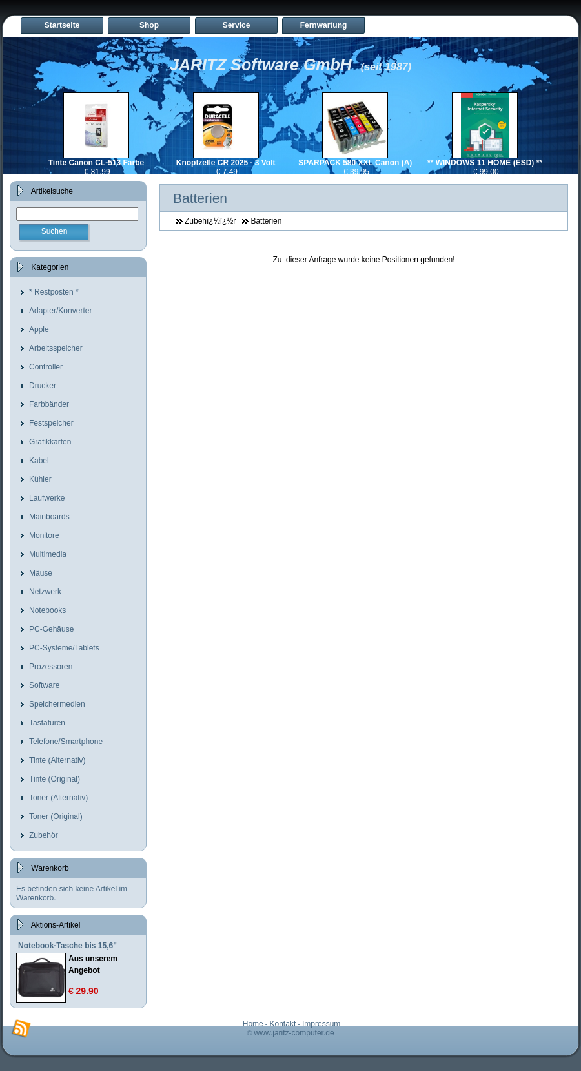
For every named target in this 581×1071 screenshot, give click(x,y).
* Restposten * (54, 291)
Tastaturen (47, 722)
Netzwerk (45, 591)
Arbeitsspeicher (56, 348)
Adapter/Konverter (60, 310)
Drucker (42, 385)
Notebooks (47, 610)
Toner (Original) (56, 816)
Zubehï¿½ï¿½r (210, 220)
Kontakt (283, 1023)
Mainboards (49, 516)
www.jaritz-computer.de (294, 1032)
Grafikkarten (50, 441)
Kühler (40, 479)
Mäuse (40, 572)
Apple (39, 329)
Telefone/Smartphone (66, 741)
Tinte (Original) (54, 779)
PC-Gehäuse (51, 629)
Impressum (321, 1023)
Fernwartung (323, 25)
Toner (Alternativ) (58, 797)
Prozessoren (50, 666)
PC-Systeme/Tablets (64, 647)
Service (236, 25)
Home (253, 1023)
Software (44, 685)
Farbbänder (49, 404)
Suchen (54, 231)
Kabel (39, 460)
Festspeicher (51, 423)
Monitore (44, 535)
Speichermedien (57, 704)
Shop (149, 25)
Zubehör (43, 835)
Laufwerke (47, 498)
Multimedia (47, 554)
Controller (46, 366)
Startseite (62, 25)
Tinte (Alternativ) (57, 760)
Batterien (265, 220)
